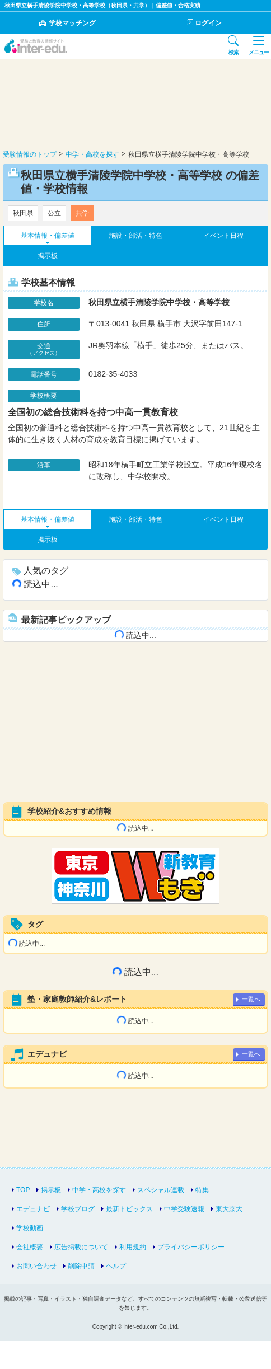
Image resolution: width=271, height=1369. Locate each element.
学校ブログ (78, 1209)
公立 (54, 213)
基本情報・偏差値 (47, 236)
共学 (82, 213)
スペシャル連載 (160, 1190)
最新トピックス (129, 1209)
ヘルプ (116, 1266)
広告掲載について (81, 1247)
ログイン (203, 23)
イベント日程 (223, 236)
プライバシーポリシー (191, 1247)
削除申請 (81, 1266)
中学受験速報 (184, 1209)
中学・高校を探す (99, 1190)
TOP (23, 1190)
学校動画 (29, 1228)
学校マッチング (67, 22)
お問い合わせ (36, 1266)
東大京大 (229, 1209)
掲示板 (48, 256)
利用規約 (132, 1247)
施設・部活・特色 (135, 236)
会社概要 (29, 1247)
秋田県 (23, 213)
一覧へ (251, 999)
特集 (202, 1190)
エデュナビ (33, 1209)
